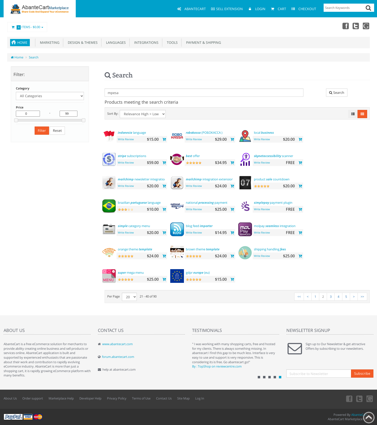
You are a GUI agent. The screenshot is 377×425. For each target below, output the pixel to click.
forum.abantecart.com (118, 357)
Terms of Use (141, 398)
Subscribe (362, 373)
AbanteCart (359, 414)
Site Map (183, 398)
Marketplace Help (61, 398)
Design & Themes (82, 42)
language (132, 132)
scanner (273, 156)
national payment (206, 202)
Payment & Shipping (202, 42)
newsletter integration (142, 179)
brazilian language (139, 202)
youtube (366, 25)
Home (22, 42)
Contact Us (164, 398)
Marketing (48, 42)
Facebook (345, 25)
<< (299, 296)
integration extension (209, 179)
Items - (27, 27)
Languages (115, 42)
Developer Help (90, 398)
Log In (199, 398)
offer (193, 156)
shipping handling (270, 249)
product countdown (271, 179)
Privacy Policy (116, 398)
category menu (134, 226)
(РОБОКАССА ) (204, 132)
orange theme (135, 249)
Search (33, 57)
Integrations (145, 42)
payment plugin (273, 202)
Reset (57, 130)
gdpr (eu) (198, 272)
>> (362, 296)
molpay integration (274, 226)
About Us (10, 398)
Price (19, 107)
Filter (42, 130)
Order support (32, 398)
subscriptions (132, 156)
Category (22, 88)
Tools (171, 42)
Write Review (126, 139)
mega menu (131, 272)
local (264, 132)
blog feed (199, 226)
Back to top (369, 418)
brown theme (203, 249)
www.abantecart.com (117, 344)
